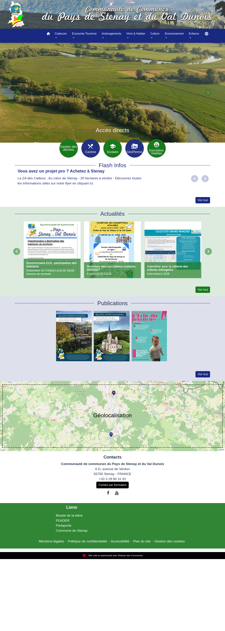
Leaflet (221, 450)
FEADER (62, 520)
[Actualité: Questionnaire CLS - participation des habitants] (52, 249)
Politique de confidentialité (87, 541)
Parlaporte (63, 525)
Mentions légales (51, 541)
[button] (48, 34)
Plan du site (142, 541)
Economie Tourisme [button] (84, 33)
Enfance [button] (194, 33)
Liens (71, 507)
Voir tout (203, 200)
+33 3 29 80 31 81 (112, 479)
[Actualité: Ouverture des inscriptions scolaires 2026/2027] (112, 249)
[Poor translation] (12, 579)
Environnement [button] (174, 33)
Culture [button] (154, 33)
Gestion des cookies (170, 541)
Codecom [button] (61, 33)
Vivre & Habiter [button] (135, 33)
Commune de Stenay (71, 530)
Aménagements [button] (111, 33)
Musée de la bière (69, 515)
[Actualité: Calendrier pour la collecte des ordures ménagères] (172, 249)
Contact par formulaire (112, 484)
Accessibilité (120, 541)
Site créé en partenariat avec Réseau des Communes (112, 555)
